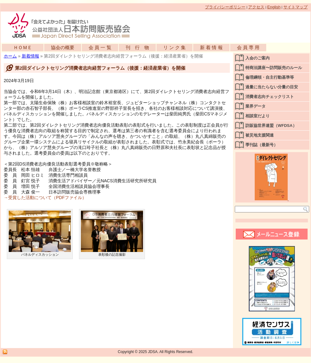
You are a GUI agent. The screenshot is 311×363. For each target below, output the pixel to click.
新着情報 (30, 56)
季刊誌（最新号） (261, 144)
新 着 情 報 (211, 47)
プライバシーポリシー (225, 7)
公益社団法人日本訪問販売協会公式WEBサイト (72, 25)
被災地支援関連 (259, 135)
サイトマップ (295, 7)
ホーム (10, 56)
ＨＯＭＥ (23, 47)
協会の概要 (62, 47)
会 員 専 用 (248, 47)
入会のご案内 (257, 58)
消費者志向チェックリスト (269, 96)
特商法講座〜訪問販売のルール (273, 67)
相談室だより (257, 116)
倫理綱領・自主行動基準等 (269, 77)
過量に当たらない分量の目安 (271, 87)
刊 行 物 (137, 47)
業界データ (255, 106)
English (274, 7)
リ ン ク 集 (174, 47)
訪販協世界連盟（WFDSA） (271, 125)
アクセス (256, 7)
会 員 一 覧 (100, 47)
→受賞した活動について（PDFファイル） (45, 197)
